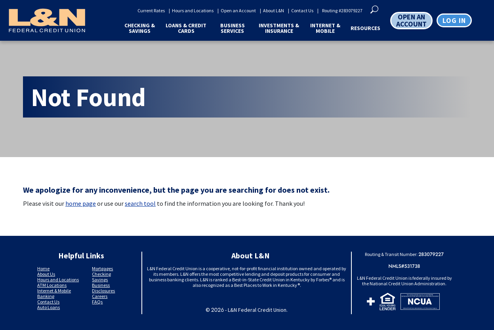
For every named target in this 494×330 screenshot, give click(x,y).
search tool (140, 203)
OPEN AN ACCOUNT (411, 20)
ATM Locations (52, 285)
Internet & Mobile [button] (325, 28)
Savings (100, 280)
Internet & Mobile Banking (54, 293)
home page (80, 203)
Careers (99, 296)
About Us (46, 274)
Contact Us (302, 10)
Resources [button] (365, 28)
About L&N (273, 10)
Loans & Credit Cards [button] (186, 28)
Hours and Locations (193, 10)
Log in (454, 20)
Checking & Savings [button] (139, 28)
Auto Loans (48, 307)
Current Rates (151, 10)
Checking (101, 274)
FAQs (97, 302)
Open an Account (238, 10)
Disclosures (103, 291)
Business (101, 285)
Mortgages (102, 268)
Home (43, 268)
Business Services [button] (232, 28)
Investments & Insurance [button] (279, 28)
